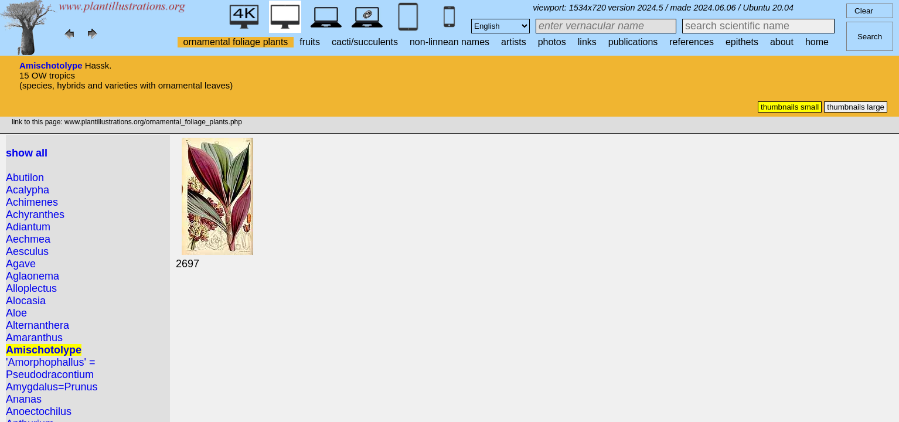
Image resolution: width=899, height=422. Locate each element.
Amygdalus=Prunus (52, 387)
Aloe (16, 313)
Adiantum (28, 227)
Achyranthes (35, 214)
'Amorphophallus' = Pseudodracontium (50, 368)
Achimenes (32, 202)
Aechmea (28, 239)
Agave (21, 264)
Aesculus (27, 251)
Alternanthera (37, 325)
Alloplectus (31, 288)
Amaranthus (34, 337)
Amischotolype (51, 65)
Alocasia (26, 301)
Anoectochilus (38, 411)
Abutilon (25, 177)
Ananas (24, 399)
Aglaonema (32, 276)
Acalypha (27, 190)
